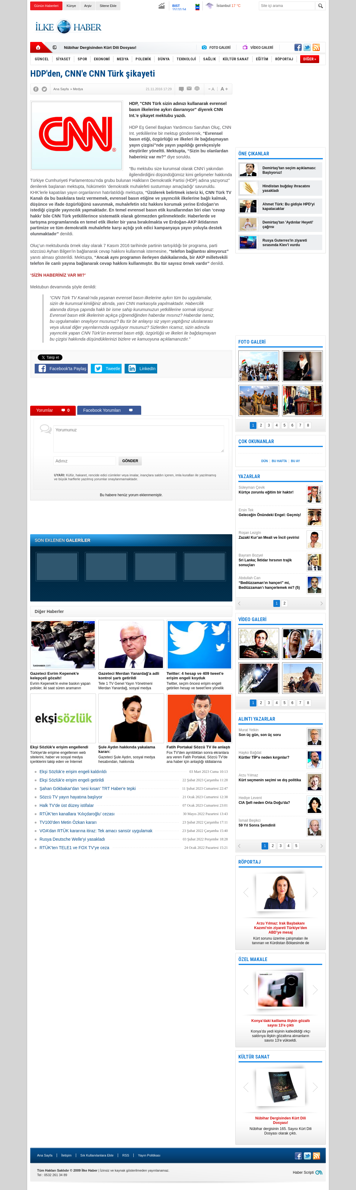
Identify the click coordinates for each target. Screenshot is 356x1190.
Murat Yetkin (272, 732)
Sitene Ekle (108, 6)
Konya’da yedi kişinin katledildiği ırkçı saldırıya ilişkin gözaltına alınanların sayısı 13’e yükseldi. (280, 1030)
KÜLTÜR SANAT (254, 1057)
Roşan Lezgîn (272, 535)
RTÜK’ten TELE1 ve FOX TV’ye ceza (74, 847)
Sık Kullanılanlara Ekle (96, 1155)
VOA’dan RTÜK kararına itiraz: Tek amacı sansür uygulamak (96, 830)
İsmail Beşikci (272, 823)
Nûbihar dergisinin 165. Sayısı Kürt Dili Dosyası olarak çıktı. (280, 1125)
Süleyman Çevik (272, 490)
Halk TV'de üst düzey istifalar (67, 805)
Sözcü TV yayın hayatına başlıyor (71, 797)
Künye (71, 6)
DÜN (264, 461)
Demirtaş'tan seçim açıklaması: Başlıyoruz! (289, 170)
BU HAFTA (279, 461)
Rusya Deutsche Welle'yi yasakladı (72, 839)
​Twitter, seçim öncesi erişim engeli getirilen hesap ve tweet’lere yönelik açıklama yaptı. (199, 680)
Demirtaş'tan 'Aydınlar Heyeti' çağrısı (287, 224)
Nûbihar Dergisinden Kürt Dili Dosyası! (100, 47)
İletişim (66, 1155)
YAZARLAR (249, 476)
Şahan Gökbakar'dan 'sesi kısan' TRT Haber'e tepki (88, 788)
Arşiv (87, 6)
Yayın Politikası (149, 1155)
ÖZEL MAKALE (252, 959)
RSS (125, 1155)
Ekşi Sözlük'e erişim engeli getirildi (72, 780)
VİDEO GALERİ (252, 619)
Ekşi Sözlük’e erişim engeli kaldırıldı (73, 771)
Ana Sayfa (44, 1155)
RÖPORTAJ (249, 862)
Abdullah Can (272, 583)
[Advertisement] (216, 26)
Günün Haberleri (46, 6)
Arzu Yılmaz (272, 777)
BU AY (295, 461)
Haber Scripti (303, 1172)
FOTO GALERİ (251, 342)
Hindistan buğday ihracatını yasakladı (286, 188)
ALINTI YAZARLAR (256, 719)
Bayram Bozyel (272, 560)
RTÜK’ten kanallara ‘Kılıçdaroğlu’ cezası (77, 813)
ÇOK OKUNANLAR (256, 441)
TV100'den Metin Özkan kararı (68, 822)
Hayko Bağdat (272, 755)
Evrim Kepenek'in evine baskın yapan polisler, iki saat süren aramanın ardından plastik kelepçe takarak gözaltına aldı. (63, 680)
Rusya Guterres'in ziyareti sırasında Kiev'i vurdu (284, 242)
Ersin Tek (272, 512)
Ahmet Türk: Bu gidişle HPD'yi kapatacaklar (288, 206)
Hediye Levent (272, 800)
